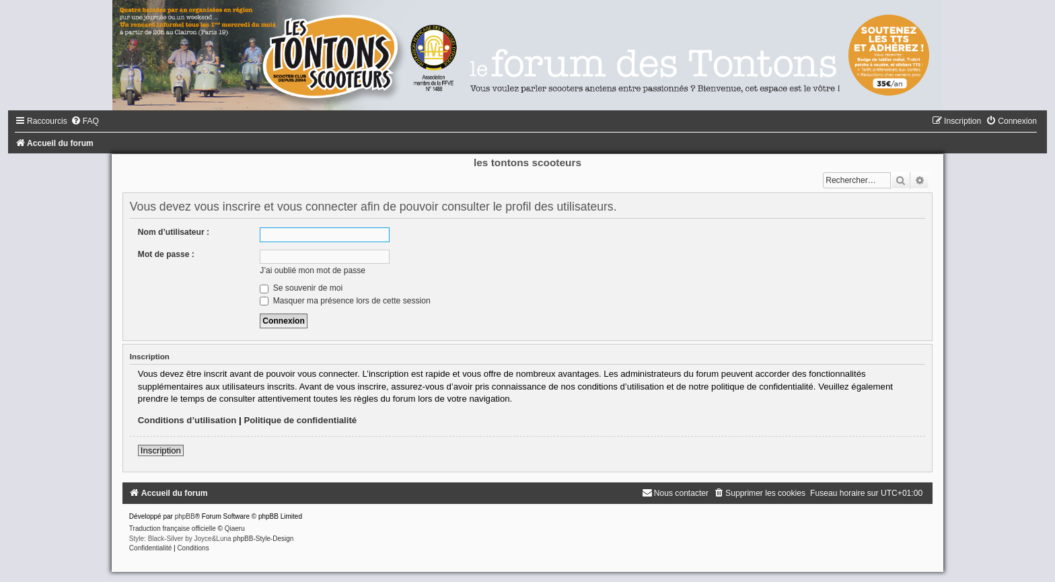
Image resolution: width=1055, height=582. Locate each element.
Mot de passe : (166, 254)
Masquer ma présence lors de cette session (345, 300)
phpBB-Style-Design (263, 538)
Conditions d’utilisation (187, 420)
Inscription (161, 450)
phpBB (185, 516)
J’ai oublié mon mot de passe (312, 270)
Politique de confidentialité (300, 420)
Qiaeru (235, 528)
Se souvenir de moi (301, 288)
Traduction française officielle (172, 528)
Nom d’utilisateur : (173, 232)
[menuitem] (85, 121)
